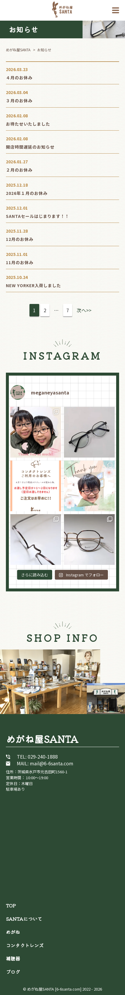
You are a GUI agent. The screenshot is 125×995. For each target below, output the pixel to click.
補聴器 (13, 958)
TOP (11, 905)
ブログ (13, 971)
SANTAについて (24, 918)
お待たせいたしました (28, 124)
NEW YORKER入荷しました (33, 285)
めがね (13, 931)
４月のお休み (19, 77)
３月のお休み (19, 100)
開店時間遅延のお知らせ (30, 147)
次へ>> (84, 310)
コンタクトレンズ (25, 945)
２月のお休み (19, 170)
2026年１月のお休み (26, 193)
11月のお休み (19, 262)
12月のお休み (19, 239)
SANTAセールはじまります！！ (37, 216)
